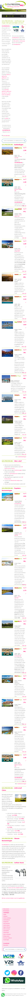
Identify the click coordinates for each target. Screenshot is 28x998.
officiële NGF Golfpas (15, 480)
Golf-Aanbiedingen (22, 456)
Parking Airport (6, 936)
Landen (4, 914)
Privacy (22, 993)
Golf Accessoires (6, 928)
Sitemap (5, 993)
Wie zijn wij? (22, 995)
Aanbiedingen (18, 144)
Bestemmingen (6, 910)
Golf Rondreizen (6, 919)
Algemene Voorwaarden (17, 993)
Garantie (6, 995)
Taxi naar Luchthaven (7, 937)
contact (6, 118)
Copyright (13, 995)
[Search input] (13, 141)
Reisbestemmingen (10, 993)
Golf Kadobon (6, 930)
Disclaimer (9, 995)
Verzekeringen (6, 939)
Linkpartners (17, 995)
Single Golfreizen (6, 927)
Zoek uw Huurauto (7, 934)
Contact (25, 993)
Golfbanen (5, 916)
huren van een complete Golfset (16, 887)
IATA (9, 468)
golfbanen (4, 78)
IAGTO (13, 468)
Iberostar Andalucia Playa (16, 376)
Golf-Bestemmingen (21, 783)
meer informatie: (6, 135)
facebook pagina (18, 470)
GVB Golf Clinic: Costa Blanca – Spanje (15, 825)
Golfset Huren (6, 932)
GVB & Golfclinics (7, 918)
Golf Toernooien (6, 923)
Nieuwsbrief (5, 945)
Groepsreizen (5, 921)
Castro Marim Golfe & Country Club (17, 621)
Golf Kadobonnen (13, 473)
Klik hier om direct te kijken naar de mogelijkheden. (13, 898)
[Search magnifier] (24, 141)
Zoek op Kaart (6, 909)
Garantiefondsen (16, 44)
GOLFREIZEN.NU (6, 130)
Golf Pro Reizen (6, 925)
